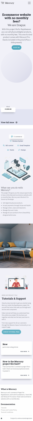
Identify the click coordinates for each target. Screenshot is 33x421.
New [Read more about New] (5, 344)
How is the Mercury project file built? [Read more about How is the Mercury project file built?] (13, 362)
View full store (9, 122)
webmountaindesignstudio (24, 418)
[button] (29, 3)
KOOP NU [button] (16, 47)
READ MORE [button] (24, 351)
